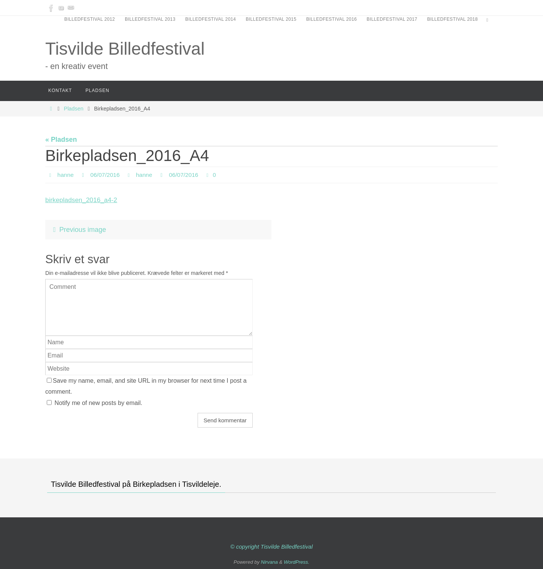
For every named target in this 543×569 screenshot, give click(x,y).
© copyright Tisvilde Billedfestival (271, 546)
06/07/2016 (106, 175)
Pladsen (73, 109)
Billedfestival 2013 (150, 19)
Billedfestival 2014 (210, 19)
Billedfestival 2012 (89, 19)
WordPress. (297, 562)
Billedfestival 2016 (331, 19)
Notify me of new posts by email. (99, 402)
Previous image (78, 229)
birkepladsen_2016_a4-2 (82, 200)
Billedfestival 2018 (452, 19)
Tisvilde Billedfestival (125, 48)
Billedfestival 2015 (271, 19)
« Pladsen (61, 139)
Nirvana (269, 562)
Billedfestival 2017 (392, 19)
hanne (65, 175)
